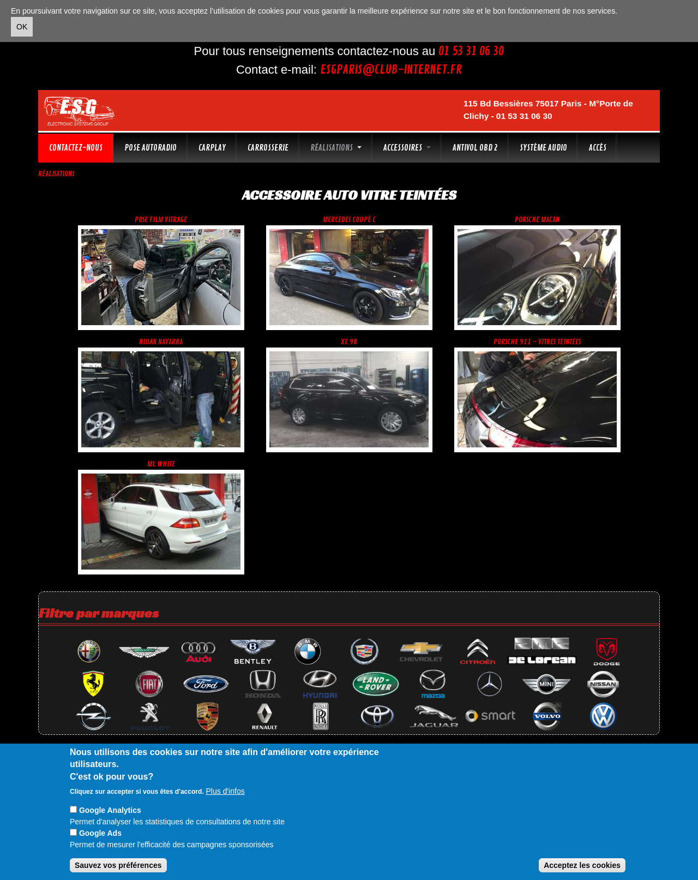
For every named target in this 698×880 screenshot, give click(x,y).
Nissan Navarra (161, 341)
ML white (161, 464)
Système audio (543, 147)
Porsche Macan (537, 219)
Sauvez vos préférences (118, 865)
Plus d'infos (225, 791)
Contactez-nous (76, 147)
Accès (597, 147)
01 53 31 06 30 (471, 51)
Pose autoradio (150, 147)
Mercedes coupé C (349, 219)
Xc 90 (349, 341)
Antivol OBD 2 (475, 147)
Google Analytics (110, 810)
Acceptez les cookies (582, 865)
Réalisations (336, 147)
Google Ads (100, 833)
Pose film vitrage (161, 219)
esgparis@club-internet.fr (391, 69)
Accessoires (407, 147)
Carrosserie (268, 147)
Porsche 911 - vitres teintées (537, 341)
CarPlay (212, 147)
